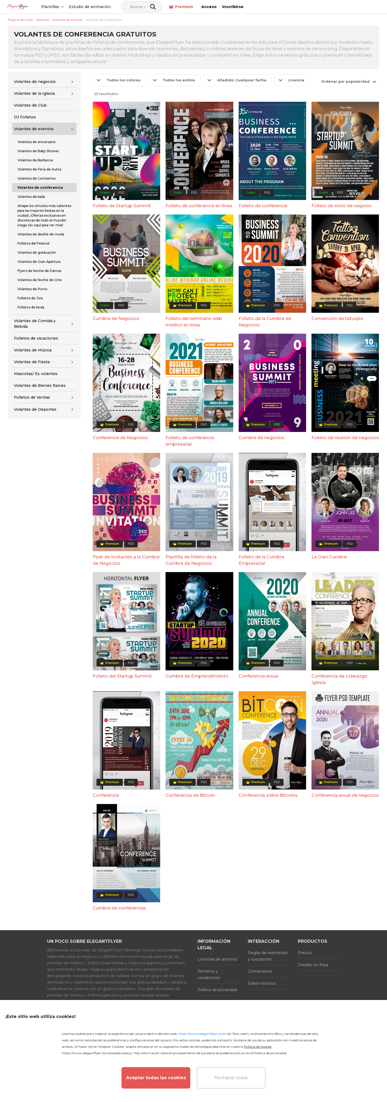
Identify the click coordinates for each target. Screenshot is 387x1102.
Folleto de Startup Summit (122, 205)
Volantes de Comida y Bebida (35, 323)
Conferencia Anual (258, 676)
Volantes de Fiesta (32, 361)
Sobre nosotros (262, 983)
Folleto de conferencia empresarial (190, 441)
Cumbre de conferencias (119, 908)
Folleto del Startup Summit (122, 676)
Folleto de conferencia (263, 205)
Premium (314, 6)
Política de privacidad (217, 989)
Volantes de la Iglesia (34, 93)
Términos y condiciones (209, 974)
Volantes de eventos (34, 128)
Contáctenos (260, 971)
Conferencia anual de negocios (345, 795)
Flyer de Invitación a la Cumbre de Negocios (126, 560)
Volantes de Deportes (35, 409)
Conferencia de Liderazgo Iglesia (339, 679)
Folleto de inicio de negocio (341, 205)
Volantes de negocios (35, 81)
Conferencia (106, 795)
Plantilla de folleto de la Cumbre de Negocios (191, 560)
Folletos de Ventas (32, 397)
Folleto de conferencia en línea (199, 205)
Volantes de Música (33, 350)
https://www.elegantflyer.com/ (202, 1034)
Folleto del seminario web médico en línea (194, 322)
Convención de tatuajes (337, 318)
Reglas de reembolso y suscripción (268, 956)
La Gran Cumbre (329, 556)
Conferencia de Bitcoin (190, 795)
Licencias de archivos (217, 959)
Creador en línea (313, 964)
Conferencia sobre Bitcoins (268, 795)
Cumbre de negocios (261, 437)
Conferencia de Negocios (120, 437)
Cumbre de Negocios (116, 318)
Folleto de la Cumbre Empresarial (261, 560)
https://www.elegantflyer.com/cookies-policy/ (97, 1053)
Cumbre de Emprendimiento (197, 676)
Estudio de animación (110, 6)
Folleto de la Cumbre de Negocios (265, 322)
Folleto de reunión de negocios (345, 437)
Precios (305, 952)
